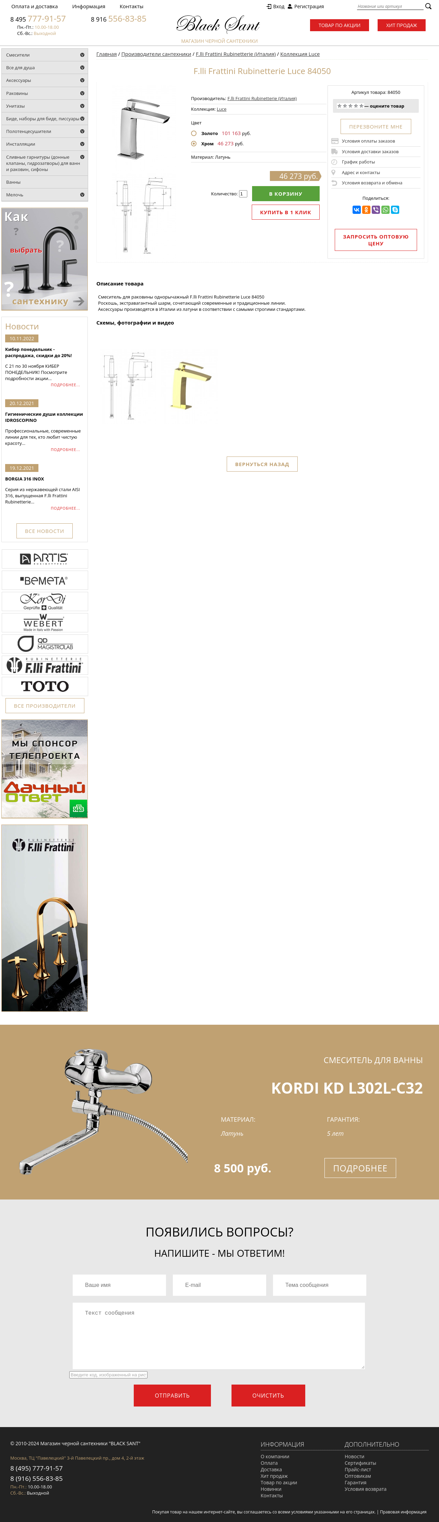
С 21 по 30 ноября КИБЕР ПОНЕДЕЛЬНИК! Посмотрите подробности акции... (44, 363)
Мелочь (14, 195)
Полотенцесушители (28, 131)
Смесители (18, 55)
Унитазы (15, 106)
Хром (207, 144)
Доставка (271, 1469)
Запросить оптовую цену (376, 240)
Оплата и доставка (34, 6)
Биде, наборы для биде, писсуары (43, 118)
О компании (275, 1456)
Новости (354, 1456)
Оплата (269, 1463)
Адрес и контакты (361, 172)
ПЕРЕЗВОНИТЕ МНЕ (376, 126)
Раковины (17, 93)
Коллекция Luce (300, 53)
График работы (358, 162)
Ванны (13, 182)
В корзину (285, 193)
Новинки (271, 1489)
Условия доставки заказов (370, 151)
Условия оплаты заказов (368, 141)
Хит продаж (401, 25)
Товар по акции (339, 25)
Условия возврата (366, 1489)
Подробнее (360, 1168)
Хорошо (356, 106)
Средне (350, 106)
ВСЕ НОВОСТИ (44, 530)
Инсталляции (20, 144)
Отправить (172, 1395)
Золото (209, 133)
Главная (106, 53)
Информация (88, 6)
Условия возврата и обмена (372, 183)
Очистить (268, 1395)
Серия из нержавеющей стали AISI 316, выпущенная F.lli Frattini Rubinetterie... (44, 490)
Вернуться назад (262, 464)
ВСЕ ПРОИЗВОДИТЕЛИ (45, 705)
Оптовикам (358, 1476)
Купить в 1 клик (285, 212)
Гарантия (356, 1482)
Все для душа (20, 67)
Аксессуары (18, 80)
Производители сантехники (156, 53)
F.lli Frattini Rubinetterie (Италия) (236, 53)
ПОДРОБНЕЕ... (65, 384)
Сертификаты (360, 1463)
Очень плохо (339, 106)
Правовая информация (403, 1512)
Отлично (361, 106)
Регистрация (309, 6)
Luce (221, 109)
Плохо (345, 106)
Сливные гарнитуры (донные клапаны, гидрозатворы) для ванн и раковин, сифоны (43, 163)
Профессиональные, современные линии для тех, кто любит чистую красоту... (44, 428)
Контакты (131, 6)
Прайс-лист (358, 1469)
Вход (278, 6)
